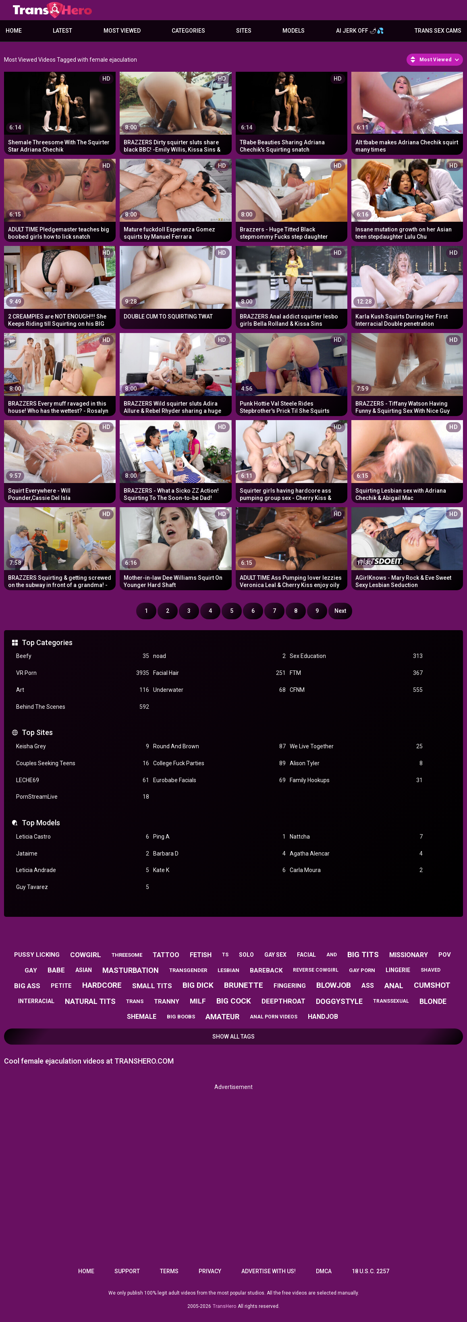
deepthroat (283, 1001)
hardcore (102, 985)
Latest (62, 30)
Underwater (219, 690)
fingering (290, 985)
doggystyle (339, 1001)
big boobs (181, 1017)
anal (393, 985)
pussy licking (37, 954)
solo (246, 954)
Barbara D (219, 853)
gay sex (275, 954)
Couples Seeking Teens (82, 763)
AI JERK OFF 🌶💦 (360, 30)
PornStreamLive (82, 796)
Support (127, 1271)
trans (134, 1001)
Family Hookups (356, 780)
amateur (222, 1016)
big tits (363, 954)
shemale (141, 1016)
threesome (127, 955)
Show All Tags (233, 1036)
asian (83, 970)
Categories (188, 30)
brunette (243, 985)
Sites (243, 30)
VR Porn (82, 673)
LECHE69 (82, 780)
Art (82, 690)
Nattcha (356, 836)
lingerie (398, 970)
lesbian (228, 970)
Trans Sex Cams (438, 30)
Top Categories (47, 642)
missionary (408, 955)
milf (198, 1001)
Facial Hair (219, 673)
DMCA (324, 1271)
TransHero (224, 1306)
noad (219, 656)
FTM (356, 673)
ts (225, 955)
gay (31, 970)
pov (444, 954)
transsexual (391, 1001)
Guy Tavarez (82, 887)
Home (14, 30)
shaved (430, 970)
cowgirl (85, 955)
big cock (233, 1001)
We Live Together (356, 746)
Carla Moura (356, 870)
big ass (27, 986)
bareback (266, 970)
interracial (36, 1001)
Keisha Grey (82, 746)
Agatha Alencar (356, 853)
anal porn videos (273, 1017)
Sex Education (356, 656)
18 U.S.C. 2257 (370, 1271)
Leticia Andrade (82, 870)
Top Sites (37, 732)
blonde (432, 1001)
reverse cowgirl (315, 970)
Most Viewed (122, 30)
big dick (198, 985)
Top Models (41, 822)
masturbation (130, 970)
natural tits (90, 1001)
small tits (152, 986)
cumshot (432, 985)
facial (306, 954)
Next (340, 611)
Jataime (82, 853)
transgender (188, 970)
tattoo (166, 955)
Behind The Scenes (82, 707)
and (331, 955)
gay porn (362, 970)
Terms (169, 1271)
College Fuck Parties (219, 763)
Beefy (82, 656)
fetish (201, 955)
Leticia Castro (82, 836)
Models (293, 30)
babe (56, 970)
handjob (323, 1016)
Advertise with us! (268, 1271)
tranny (166, 1001)
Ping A (219, 836)
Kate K (219, 870)
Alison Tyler (356, 763)
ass (367, 985)
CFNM (356, 690)
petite (61, 985)
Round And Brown (219, 746)
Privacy (210, 1271)
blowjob (333, 985)
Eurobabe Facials (219, 780)
